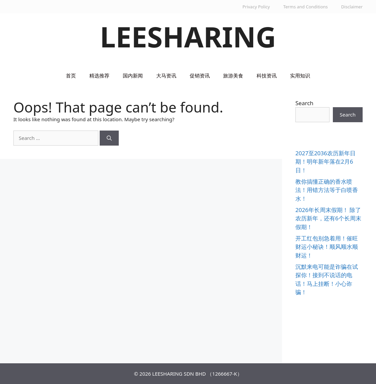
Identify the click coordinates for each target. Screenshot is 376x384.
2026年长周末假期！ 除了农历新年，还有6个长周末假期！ (328, 218)
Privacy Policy (256, 7)
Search (304, 103)
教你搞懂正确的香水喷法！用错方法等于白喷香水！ (326, 190)
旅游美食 (233, 75)
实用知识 (300, 75)
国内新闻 (133, 75)
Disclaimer (352, 7)
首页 (71, 75)
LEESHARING (188, 36)
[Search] (109, 138)
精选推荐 (99, 75)
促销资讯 (200, 75)
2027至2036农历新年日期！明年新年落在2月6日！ (325, 161)
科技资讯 (267, 75)
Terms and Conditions (305, 7)
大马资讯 (166, 75)
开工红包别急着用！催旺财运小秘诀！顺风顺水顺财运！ (326, 246)
